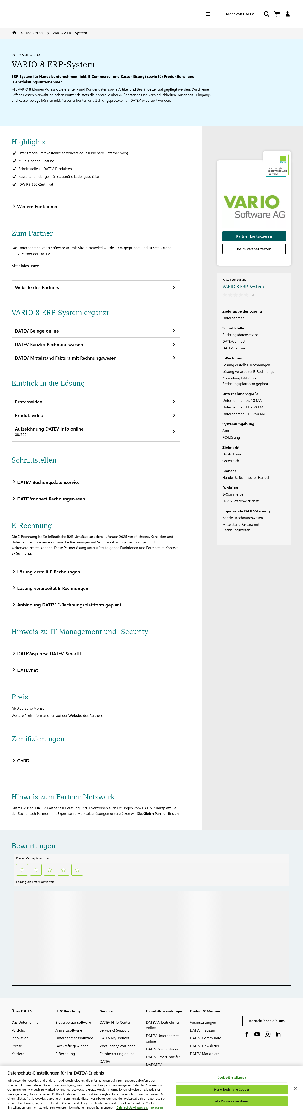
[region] (151, 1089)
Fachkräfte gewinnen (71, 1045)
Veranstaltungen (203, 1022)
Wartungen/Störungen (117, 1045)
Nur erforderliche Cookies (232, 1089)
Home (14, 32)
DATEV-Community (205, 1037)
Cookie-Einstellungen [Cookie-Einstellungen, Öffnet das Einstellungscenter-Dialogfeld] (232, 1077)
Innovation (20, 1037)
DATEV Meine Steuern (163, 1048)
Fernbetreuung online (117, 1053)
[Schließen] (296, 1088)
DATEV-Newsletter (204, 1045)
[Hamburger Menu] (211, 14)
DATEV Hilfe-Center (115, 1022)
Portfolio (18, 1030)
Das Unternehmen (26, 1022)
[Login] (287, 14)
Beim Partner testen (254, 248)
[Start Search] (266, 14)
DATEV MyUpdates (114, 1037)
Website (75, 715)
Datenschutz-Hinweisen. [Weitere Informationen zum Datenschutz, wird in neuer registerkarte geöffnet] (132, 1107)
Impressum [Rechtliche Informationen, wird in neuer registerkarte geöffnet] (156, 1107)
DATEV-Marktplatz (204, 1053)
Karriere (18, 1053)
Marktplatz (34, 32)
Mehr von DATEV (240, 13)
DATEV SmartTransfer (163, 1056)
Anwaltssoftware (68, 1030)
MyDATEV (154, 1064)
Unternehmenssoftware (74, 1037)
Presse (17, 1045)
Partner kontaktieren (254, 236)
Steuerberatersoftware (73, 1022)
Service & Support (114, 1030)
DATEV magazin (202, 1030)
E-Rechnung (65, 1053)
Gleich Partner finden (161, 813)
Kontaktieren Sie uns (267, 1020)
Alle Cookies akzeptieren (231, 1101)
